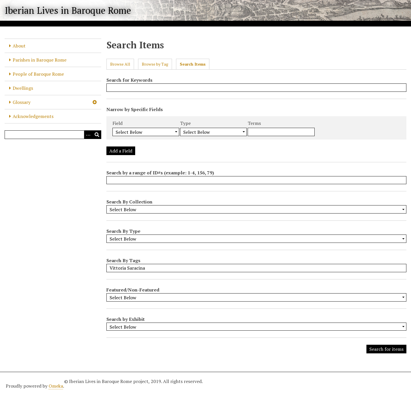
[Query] (53, 134)
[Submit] (97, 134)
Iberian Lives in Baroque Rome (68, 10)
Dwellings (23, 88)
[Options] (88, 134)
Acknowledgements (33, 116)
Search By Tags (123, 260)
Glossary (21, 102)
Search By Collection (129, 202)
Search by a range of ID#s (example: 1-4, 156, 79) (160, 172)
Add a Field (120, 151)
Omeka (56, 386)
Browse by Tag (155, 64)
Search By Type (123, 231)
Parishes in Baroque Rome (39, 60)
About (19, 46)
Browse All (120, 64)
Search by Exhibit (125, 319)
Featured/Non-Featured (132, 290)
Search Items (193, 64)
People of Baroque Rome (38, 74)
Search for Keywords (129, 80)
